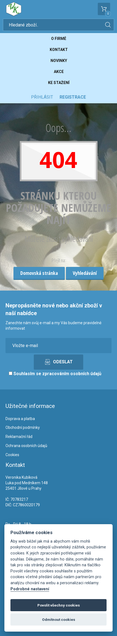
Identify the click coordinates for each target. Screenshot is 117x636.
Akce (59, 71)
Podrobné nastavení (29, 589)
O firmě (58, 38)
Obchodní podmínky (22, 427)
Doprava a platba (20, 418)
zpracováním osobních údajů (71, 373)
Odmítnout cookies (58, 619)
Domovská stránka (39, 273)
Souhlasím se (55, 373)
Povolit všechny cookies (58, 605)
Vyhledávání (85, 273)
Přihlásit (42, 97)
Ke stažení (58, 82)
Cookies (12, 455)
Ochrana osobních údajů (26, 445)
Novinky (59, 60)
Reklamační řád (18, 436)
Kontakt (59, 49)
